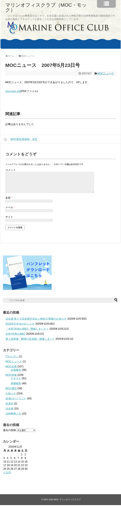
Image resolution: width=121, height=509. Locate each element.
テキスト (16, 382)
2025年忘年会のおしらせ (20, 327)
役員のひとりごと (16, 402)
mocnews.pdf (13, 91)
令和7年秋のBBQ (15, 337)
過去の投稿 (9, 434)
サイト (9, 220)
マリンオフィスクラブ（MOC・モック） (46, 7)
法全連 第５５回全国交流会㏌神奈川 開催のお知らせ (36, 322)
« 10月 (7, 476)
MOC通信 (11, 392)
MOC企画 (11, 370)
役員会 (9, 407)
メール (10, 211)
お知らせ (11, 397)
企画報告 (16, 373)
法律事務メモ (13, 417)
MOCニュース (105, 73)
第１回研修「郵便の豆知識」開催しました (30, 342)
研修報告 (16, 387)
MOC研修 (11, 378)
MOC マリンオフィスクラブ (67, 503)
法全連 (9, 412)
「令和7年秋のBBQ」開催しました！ (27, 332)
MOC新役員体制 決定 (20, 139)
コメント (10, 170)
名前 (8, 201)
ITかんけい (12, 360)
